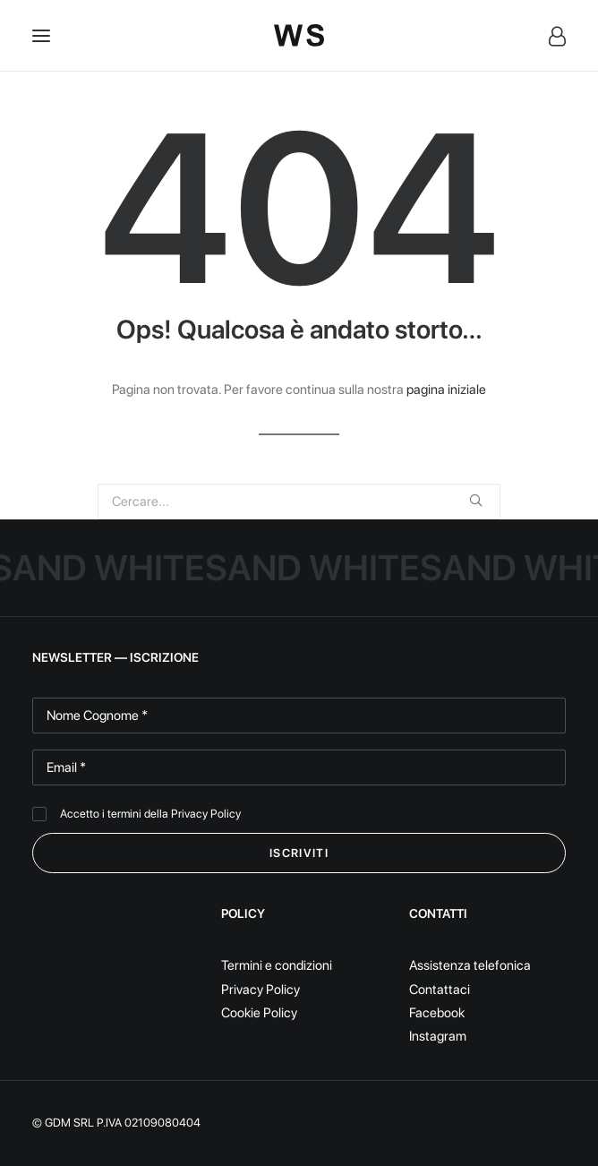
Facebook (437, 1013)
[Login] (549, 36)
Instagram (437, 1036)
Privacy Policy (206, 813)
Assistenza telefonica (470, 965)
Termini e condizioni (276, 965)
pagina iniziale (446, 390)
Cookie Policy (259, 1013)
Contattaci (439, 990)
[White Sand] (299, 35)
